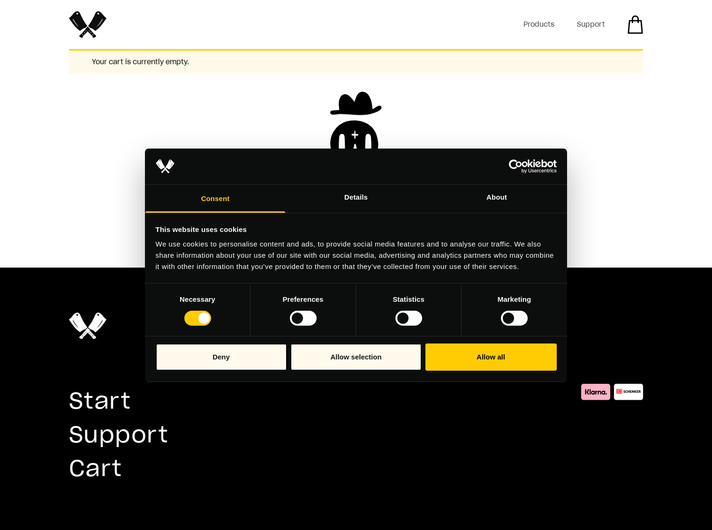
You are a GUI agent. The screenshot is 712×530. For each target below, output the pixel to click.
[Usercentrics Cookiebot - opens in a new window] (516, 166)
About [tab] (496, 197)
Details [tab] (356, 197)
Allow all (491, 357)
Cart (95, 468)
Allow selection (355, 357)
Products (538, 24)
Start (100, 400)
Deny (221, 357)
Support (591, 24)
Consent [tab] (215, 198)
